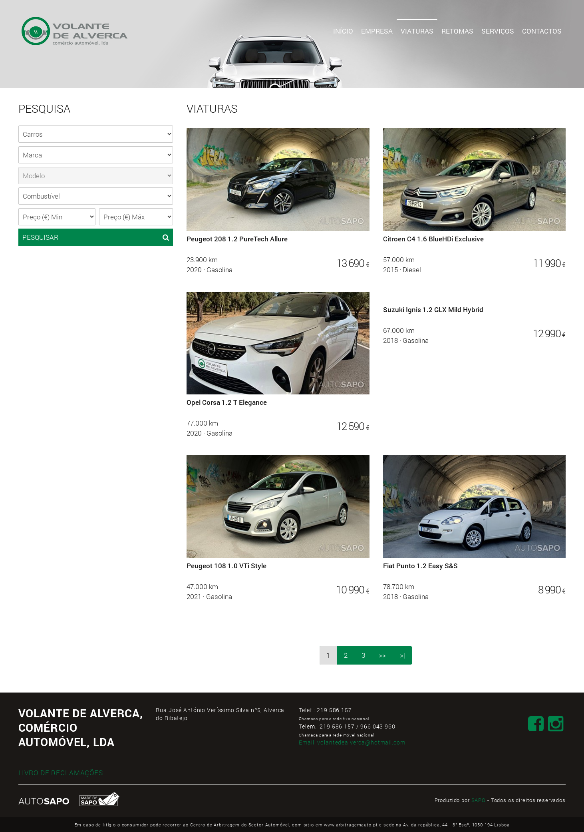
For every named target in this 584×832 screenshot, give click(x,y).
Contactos (542, 31)
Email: (352, 742)
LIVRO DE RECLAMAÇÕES (60, 772)
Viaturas (417, 31)
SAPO (478, 800)
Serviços (497, 31)
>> (382, 655)
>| (402, 655)
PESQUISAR (95, 237)
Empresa (377, 31)
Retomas (457, 31)
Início (343, 31)
